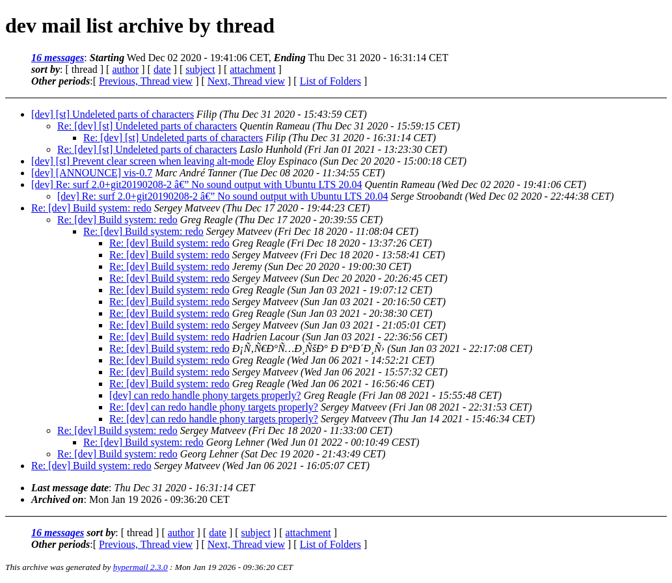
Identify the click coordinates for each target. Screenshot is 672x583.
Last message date (70, 487)
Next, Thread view (246, 81)
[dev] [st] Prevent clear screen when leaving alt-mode (142, 161)
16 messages (57, 57)
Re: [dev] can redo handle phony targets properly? (213, 407)
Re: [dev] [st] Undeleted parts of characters (147, 125)
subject (200, 69)
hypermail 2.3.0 (140, 567)
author (125, 69)
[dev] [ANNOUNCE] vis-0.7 (91, 172)
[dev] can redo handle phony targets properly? (205, 395)
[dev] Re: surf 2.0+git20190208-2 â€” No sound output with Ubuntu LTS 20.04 (196, 184)
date (162, 69)
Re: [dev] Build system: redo (91, 207)
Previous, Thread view (146, 81)
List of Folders (330, 81)
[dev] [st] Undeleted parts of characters (112, 114)
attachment (252, 69)
